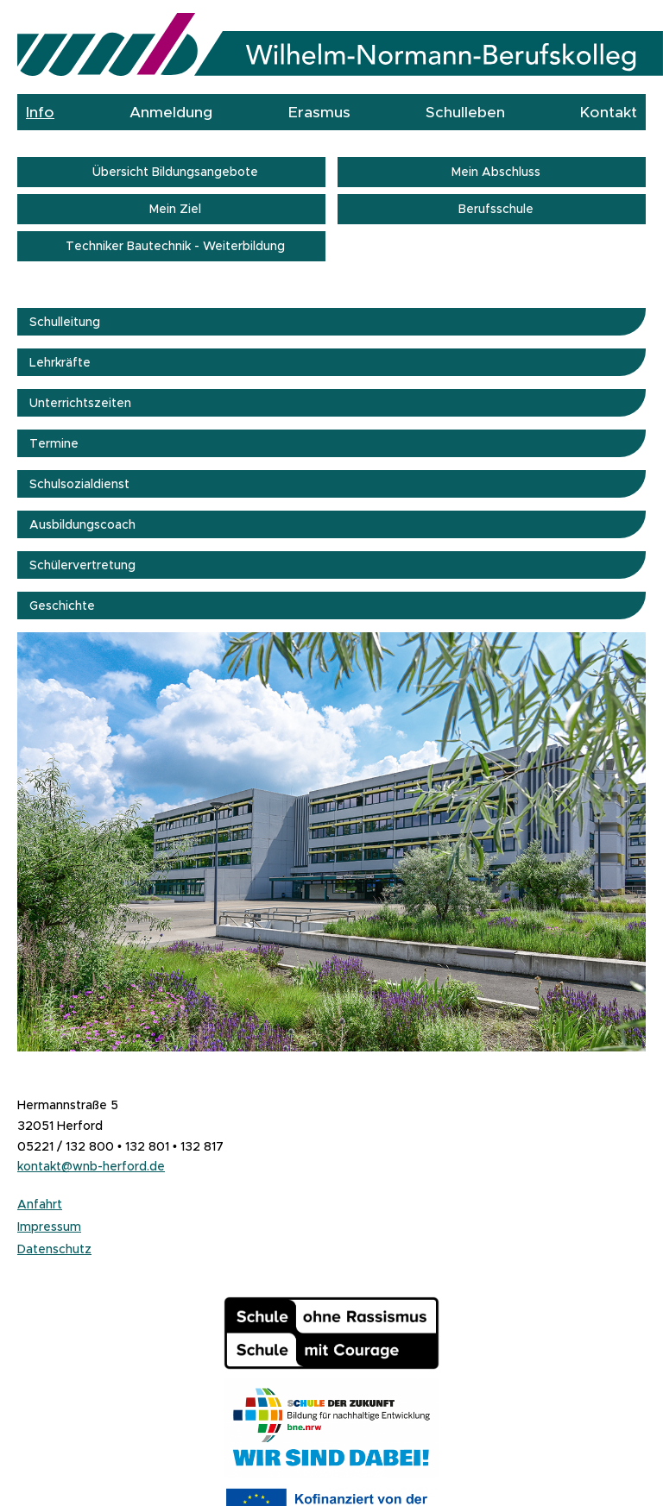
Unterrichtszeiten (80, 403)
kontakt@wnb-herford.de (91, 1166)
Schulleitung (64, 321)
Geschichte (62, 605)
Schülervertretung (82, 565)
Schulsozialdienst (79, 484)
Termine (54, 443)
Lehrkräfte (60, 362)
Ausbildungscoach (82, 524)
